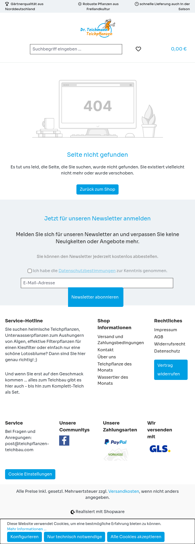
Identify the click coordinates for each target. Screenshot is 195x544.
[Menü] (12, 49)
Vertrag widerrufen (168, 370)
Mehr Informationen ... (26, 529)
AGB (158, 337)
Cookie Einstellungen (30, 474)
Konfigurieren (24, 536)
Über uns (107, 357)
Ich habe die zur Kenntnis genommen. (99, 270)
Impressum (165, 329)
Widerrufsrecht (169, 344)
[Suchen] (116, 49)
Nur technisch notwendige (74, 536)
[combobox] (70, 49)
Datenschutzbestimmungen (87, 270)
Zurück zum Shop (97, 189)
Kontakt (106, 350)
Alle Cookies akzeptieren (135, 536)
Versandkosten (123, 491)
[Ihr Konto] (151, 49)
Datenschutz (167, 351)
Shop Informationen (115, 324)
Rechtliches (168, 321)
